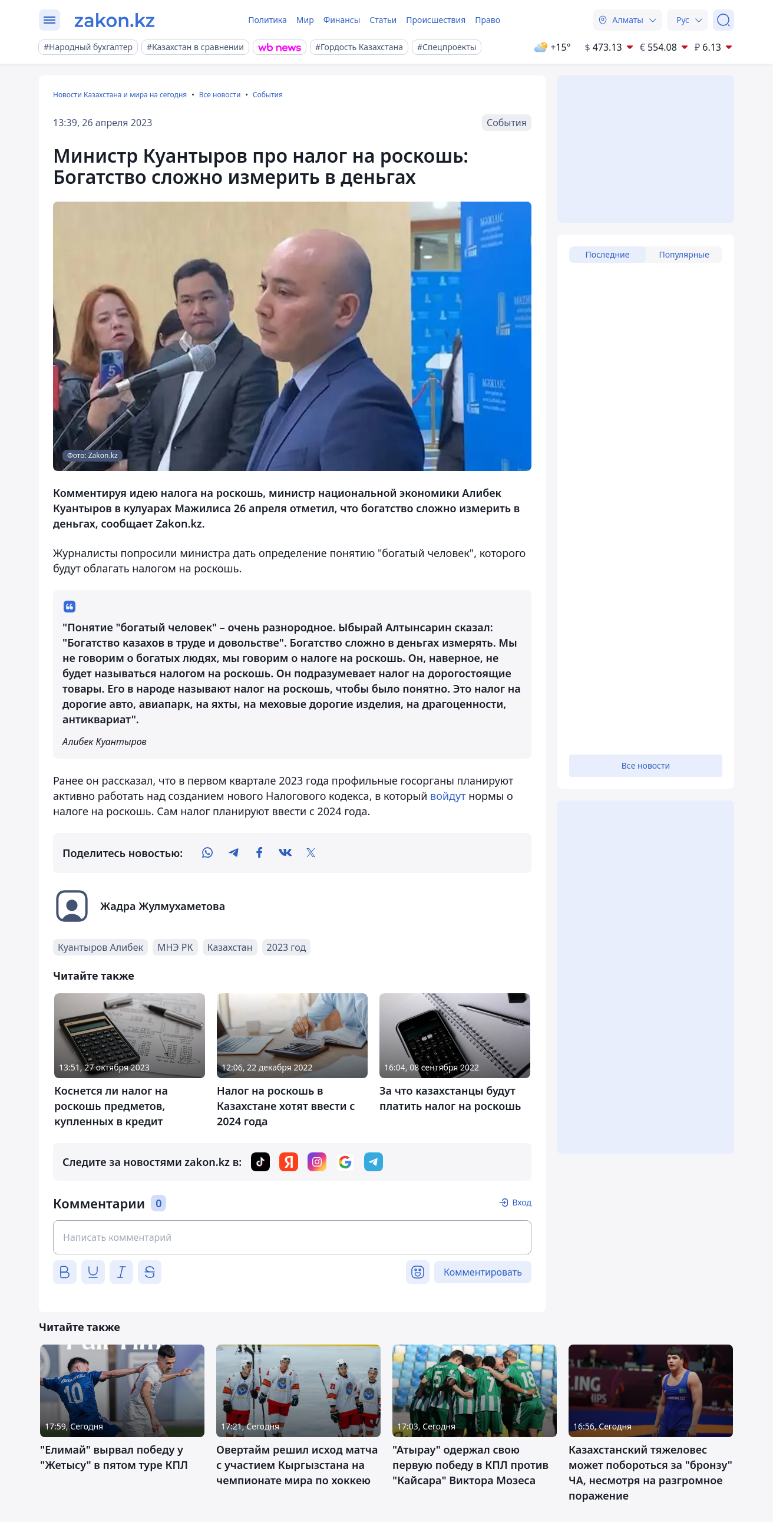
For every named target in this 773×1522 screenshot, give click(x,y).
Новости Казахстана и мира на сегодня (120, 95)
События (268, 95)
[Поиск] (723, 20)
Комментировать (483, 1272)
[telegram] (233, 853)
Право (487, 19)
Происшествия (435, 19)
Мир (305, 19)
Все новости (220, 95)
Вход (521, 1202)
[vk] (285, 853)
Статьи (383, 19)
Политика (267, 19)
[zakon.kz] (114, 20)
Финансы (342, 19)
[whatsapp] (207, 853)
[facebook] (259, 853)
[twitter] (311, 853)
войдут (447, 796)
